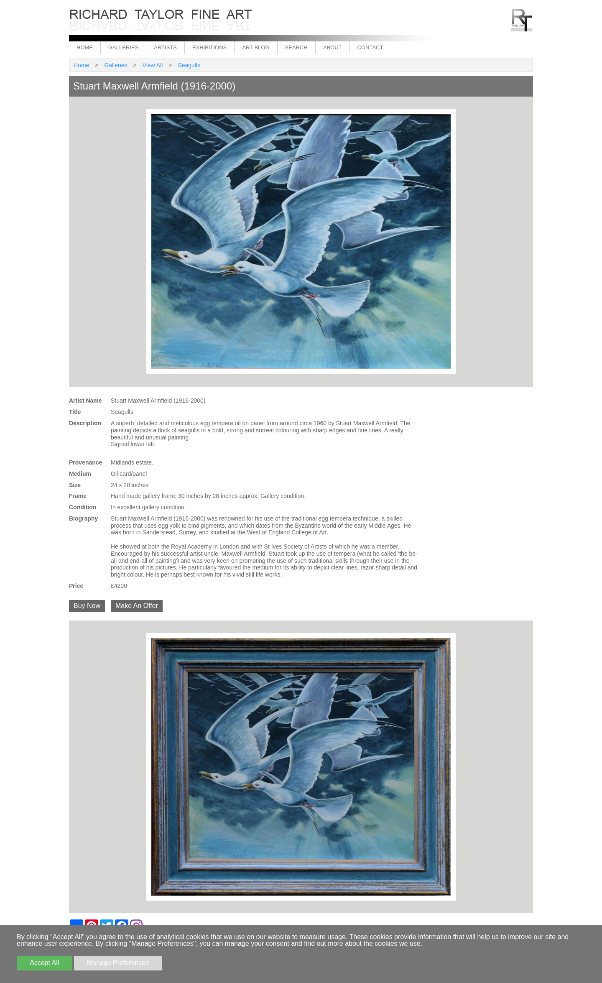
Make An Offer (136, 605)
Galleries (123, 47)
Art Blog (255, 47)
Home (85, 47)
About (332, 47)
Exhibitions (209, 47)
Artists (165, 47)
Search (296, 47)
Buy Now (87, 605)
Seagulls (189, 65)
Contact (370, 47)
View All (153, 65)
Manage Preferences (118, 962)
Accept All (44, 962)
